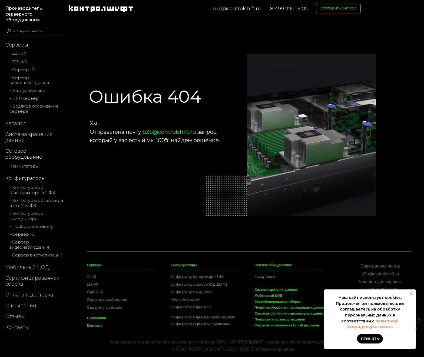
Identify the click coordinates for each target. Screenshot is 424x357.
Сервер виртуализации (104, 307)
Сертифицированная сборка (32, 281)
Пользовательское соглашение (280, 319)
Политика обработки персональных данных (290, 307)
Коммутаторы (24, 166)
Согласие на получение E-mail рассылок (287, 325)
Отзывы (15, 316)
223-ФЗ (92, 284)
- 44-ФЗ (17, 53)
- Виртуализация (27, 90)
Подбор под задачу (185, 299)
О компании (20, 306)
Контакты (17, 327)
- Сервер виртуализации (35, 255)
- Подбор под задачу (31, 226)
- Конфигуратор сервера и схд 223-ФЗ (36, 203)
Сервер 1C (95, 292)
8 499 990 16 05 (289, 9)
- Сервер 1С (22, 69)
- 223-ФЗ (18, 61)
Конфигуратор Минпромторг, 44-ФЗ (197, 277)
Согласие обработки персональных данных (290, 313)
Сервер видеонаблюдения (107, 300)
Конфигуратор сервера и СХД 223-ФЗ (199, 284)
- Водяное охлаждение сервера (34, 109)
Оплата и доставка (29, 295)
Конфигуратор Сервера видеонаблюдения (203, 317)
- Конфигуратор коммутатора (26, 216)
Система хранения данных (29, 137)
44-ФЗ (91, 277)
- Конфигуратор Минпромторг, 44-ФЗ (32, 190)
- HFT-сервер (24, 98)
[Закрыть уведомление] (412, 293)
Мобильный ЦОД (27, 267)
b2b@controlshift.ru (237, 9)
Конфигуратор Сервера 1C (191, 307)
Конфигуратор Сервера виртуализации (200, 324)
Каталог (15, 123)
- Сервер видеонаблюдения (29, 80)
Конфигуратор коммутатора (192, 292)
